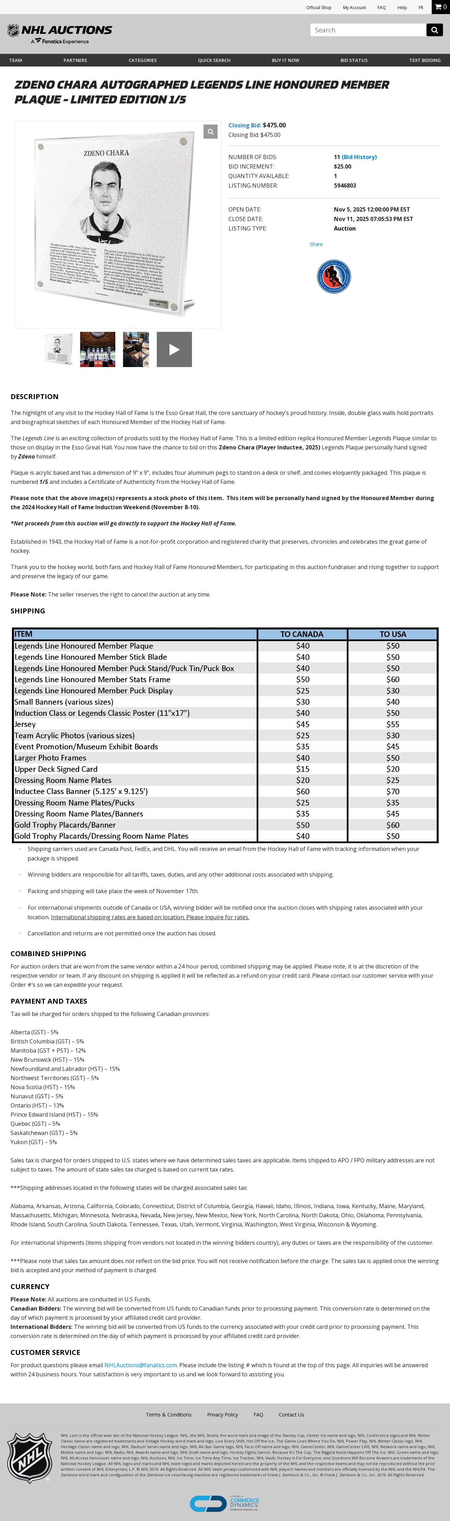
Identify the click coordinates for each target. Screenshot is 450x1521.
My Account (354, 8)
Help (402, 8)
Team (15, 60)
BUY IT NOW (285, 60)
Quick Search (214, 60)
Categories (143, 60)
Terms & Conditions (169, 1414)
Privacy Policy (222, 1414)
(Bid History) (359, 157)
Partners (75, 60)
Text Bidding (425, 60)
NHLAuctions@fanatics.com (140, 1365)
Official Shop (319, 8)
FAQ (382, 8)
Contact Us (291, 1414)
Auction (345, 228)
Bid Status (354, 60)
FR (421, 8)
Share (316, 244)
